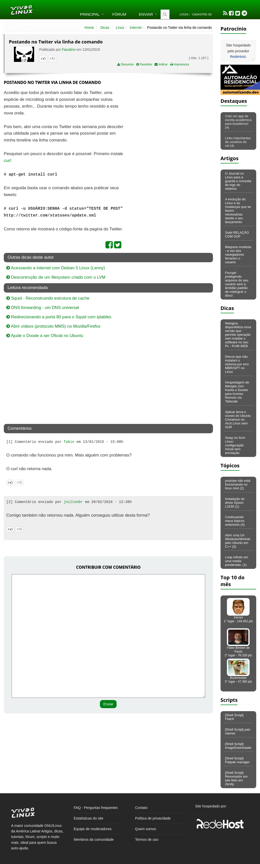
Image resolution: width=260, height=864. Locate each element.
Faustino (69, 49)
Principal (90, 14)
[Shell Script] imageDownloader (238, 746)
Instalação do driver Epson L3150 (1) (235, 502)
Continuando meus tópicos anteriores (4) (235, 520)
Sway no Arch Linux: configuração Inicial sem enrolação (235, 445)
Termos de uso (146, 839)
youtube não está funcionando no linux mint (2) (237, 484)
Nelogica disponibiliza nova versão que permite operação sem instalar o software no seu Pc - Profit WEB (238, 334)
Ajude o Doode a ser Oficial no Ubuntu (44, 335)
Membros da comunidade (94, 839)
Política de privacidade (153, 818)
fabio (69, 442)
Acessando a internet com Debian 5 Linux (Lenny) (55, 268)
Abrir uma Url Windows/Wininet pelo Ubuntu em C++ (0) (237, 540)
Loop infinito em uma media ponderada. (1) (236, 561)
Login (184, 14)
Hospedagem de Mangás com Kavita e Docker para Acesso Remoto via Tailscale (237, 391)
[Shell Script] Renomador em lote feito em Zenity (236, 778)
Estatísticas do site (88, 818)
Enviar (146, 14)
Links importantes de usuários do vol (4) (238, 142)
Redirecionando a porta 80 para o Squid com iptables (58, 317)
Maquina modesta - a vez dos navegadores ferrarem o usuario (238, 254)
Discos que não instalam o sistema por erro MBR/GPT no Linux (237, 364)
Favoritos (144, 64)
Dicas (104, 28)
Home (89, 28)
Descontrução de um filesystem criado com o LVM (55, 277)
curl (7, 160)
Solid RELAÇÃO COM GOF (237, 234)
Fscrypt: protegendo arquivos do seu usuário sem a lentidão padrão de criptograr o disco (236, 284)
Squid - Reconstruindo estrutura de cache (47, 298)
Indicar (161, 64)
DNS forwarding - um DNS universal (42, 307)
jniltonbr (73, 502)
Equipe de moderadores (93, 829)
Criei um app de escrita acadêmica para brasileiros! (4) (238, 121)
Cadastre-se (202, 14)
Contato (141, 808)
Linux (120, 28)
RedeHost (238, 57)
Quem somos (145, 829)
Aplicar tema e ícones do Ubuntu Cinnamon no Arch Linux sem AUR (238, 419)
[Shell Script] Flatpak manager (237, 760)
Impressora (179, 64)
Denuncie (125, 64)
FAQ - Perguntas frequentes (96, 808)
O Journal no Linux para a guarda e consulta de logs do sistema (238, 181)
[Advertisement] (169, 126)
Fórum (119, 14)
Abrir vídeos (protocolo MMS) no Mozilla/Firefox (53, 326)
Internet (136, 28)
